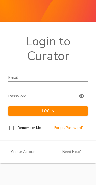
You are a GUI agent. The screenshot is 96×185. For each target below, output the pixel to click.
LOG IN (48, 111)
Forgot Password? (68, 127)
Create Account (24, 151)
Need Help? (71, 151)
